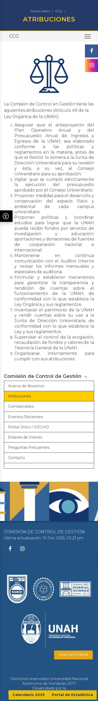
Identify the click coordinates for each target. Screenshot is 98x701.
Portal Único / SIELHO (28, 427)
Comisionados (21, 406)
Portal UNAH (40, 11)
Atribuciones (19, 396)
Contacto (16, 457)
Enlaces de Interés (25, 437)
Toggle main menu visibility (87, 38)
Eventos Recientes (25, 416)
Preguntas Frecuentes (28, 447)
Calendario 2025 (28, 694)
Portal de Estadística (72, 694)
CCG (58, 11)
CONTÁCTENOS (73, 655)
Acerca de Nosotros (26, 386)
